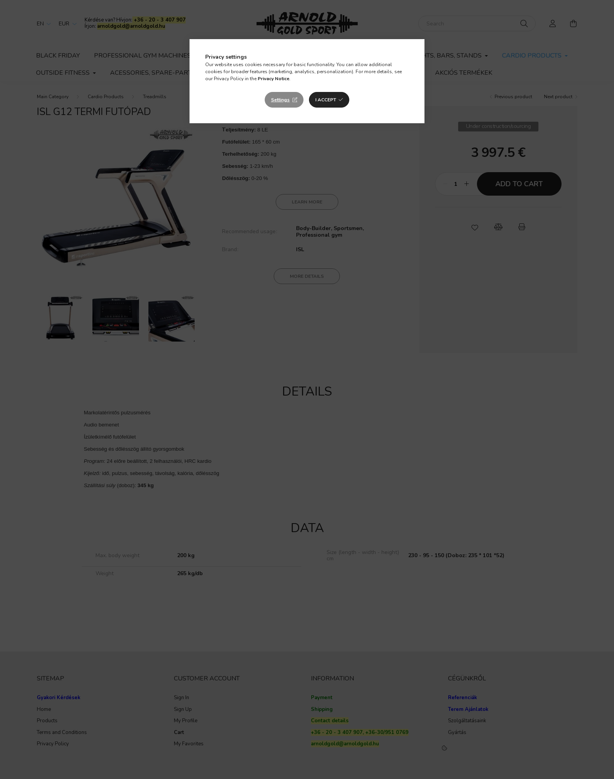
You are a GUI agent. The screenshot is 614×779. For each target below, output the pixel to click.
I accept (325, 100)
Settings (280, 100)
